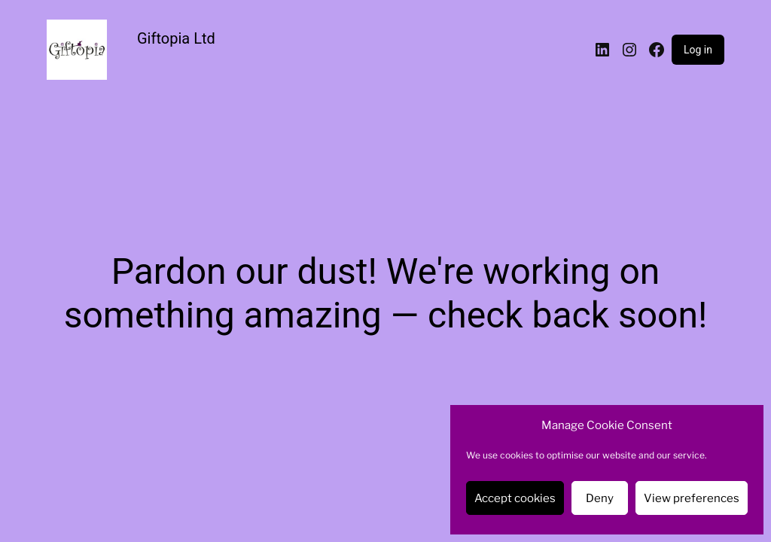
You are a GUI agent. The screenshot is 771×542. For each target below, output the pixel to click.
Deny (600, 498)
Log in (698, 50)
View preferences (691, 498)
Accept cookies (515, 498)
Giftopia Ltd (176, 38)
